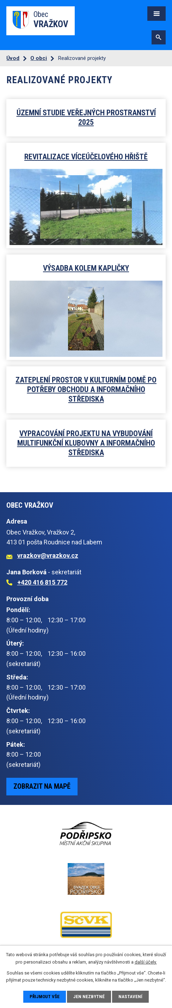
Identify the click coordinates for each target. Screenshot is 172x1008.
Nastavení (130, 996)
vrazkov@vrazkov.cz (47, 555)
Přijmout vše (45, 996)
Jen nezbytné (89, 996)
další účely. (146, 962)
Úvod (12, 58)
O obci (38, 58)
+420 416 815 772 (42, 582)
